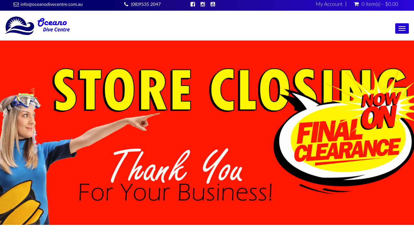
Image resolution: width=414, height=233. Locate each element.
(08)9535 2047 (146, 4)
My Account (329, 4)
